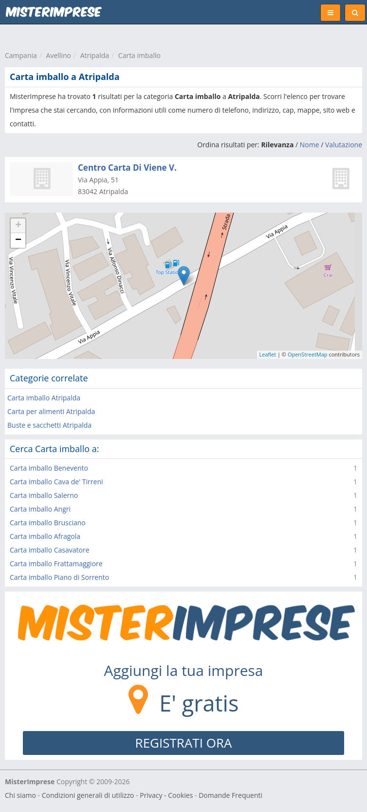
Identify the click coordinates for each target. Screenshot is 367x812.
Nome (309, 144)
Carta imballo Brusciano (48, 522)
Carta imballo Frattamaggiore (56, 563)
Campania (21, 55)
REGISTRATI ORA (183, 743)
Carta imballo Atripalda (43, 397)
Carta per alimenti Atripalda (51, 411)
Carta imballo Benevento (49, 468)
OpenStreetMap (308, 354)
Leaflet (267, 354)
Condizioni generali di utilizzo (88, 795)
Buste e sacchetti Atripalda (49, 425)
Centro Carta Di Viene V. (127, 167)
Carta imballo (139, 55)
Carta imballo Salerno (44, 495)
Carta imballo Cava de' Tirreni (56, 481)
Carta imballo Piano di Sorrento (59, 577)
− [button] (18, 240)
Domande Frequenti (230, 795)
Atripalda (94, 55)
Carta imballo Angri (40, 509)
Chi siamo (20, 795)
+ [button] (18, 225)
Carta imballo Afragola (45, 536)
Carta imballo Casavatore (50, 550)
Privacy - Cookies (166, 795)
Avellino (58, 55)
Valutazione (343, 144)
